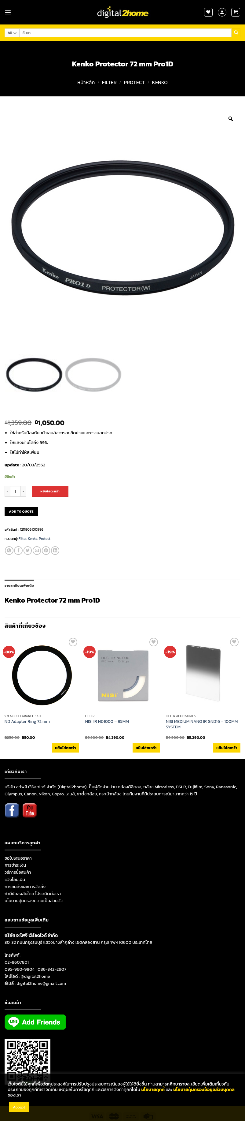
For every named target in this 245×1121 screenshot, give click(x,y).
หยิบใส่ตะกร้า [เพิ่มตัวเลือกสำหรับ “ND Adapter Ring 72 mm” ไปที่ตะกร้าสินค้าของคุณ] (65, 748)
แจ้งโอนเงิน (15, 879)
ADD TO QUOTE (21, 511)
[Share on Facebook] (18, 550)
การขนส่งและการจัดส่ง (25, 886)
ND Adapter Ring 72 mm (27, 721)
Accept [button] (19, 1107)
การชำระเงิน (15, 865)
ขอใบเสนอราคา (18, 858)
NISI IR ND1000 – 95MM (107, 721)
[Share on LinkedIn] (55, 550)
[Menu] (8, 12)
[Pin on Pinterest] (46, 550)
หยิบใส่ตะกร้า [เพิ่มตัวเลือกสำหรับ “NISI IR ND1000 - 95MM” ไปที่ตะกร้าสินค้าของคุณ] (146, 748)
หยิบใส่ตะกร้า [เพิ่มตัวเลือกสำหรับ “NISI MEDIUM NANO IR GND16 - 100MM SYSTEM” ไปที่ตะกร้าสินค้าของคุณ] (226, 748)
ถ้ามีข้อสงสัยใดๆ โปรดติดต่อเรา (33, 893)
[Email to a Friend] (37, 550)
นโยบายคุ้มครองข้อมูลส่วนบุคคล (204, 1089)
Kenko (160, 82)
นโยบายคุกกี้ (153, 1089)
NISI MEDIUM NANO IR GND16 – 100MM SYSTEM (202, 724)
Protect (134, 82)
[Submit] (236, 32)
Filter (109, 82)
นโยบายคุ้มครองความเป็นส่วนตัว (34, 900)
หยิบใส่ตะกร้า (50, 491)
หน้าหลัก (86, 82)
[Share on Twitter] (28, 550)
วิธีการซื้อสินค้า (18, 872)
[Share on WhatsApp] (9, 550)
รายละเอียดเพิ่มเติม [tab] (19, 585)
